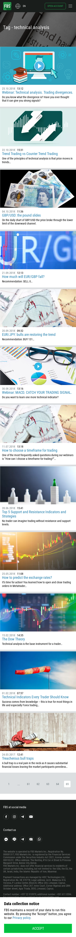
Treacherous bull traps (18, 758)
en (24, 6)
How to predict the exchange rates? (27, 577)
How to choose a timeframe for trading (29, 450)
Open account (55, 6)
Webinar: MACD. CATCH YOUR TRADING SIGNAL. (37, 392)
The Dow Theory (13, 639)
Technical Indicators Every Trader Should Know (35, 697)
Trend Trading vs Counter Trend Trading (30, 154)
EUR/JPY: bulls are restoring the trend (29, 334)
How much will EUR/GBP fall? (23, 276)
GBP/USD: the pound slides (21, 215)
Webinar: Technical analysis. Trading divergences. (37, 92)
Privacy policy (21, 918)
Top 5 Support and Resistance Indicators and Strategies (34, 514)
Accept (38, 928)
